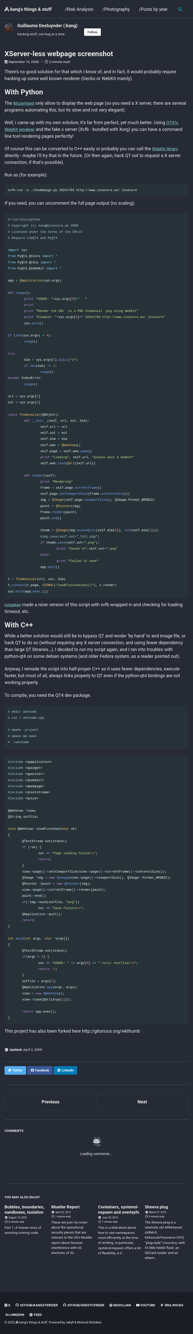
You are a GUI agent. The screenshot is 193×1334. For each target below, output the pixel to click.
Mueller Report (66, 1211)
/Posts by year (152, 9)
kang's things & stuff (28, 9)
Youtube (147, 1306)
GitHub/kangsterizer (36, 1306)
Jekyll (70, 1322)
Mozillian (121, 1306)
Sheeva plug (157, 1211)
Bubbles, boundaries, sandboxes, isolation (26, 1214)
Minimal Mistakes (89, 1322)
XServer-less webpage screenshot (59, 54)
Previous (51, 1106)
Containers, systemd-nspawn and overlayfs (119, 1217)
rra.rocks (173, 1306)
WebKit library (166, 149)
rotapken (13, 607)
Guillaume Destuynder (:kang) (47, 25)
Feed (35, 1315)
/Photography (115, 9)
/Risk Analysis (79, 9)
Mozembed (24, 103)
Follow (93, 32)
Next (142, 1106)
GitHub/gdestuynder (84, 1306)
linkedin (15, 1315)
